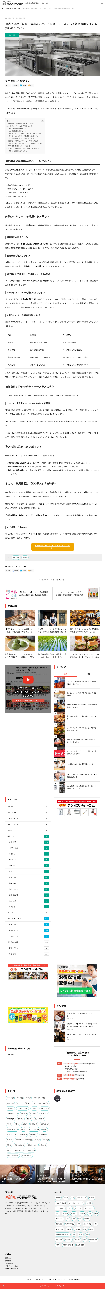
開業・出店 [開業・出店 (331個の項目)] (19, 1157)
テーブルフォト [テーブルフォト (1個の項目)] (22, 1120)
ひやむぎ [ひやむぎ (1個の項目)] (10, 1115)
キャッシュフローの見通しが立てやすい (25, 136)
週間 (65, 674)
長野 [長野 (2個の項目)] (9, 1157)
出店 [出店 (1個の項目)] (24, 1136)
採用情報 (8, 1273)
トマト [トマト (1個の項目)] (34, 1120)
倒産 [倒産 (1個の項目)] (17, 1136)
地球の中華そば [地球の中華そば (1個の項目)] (12, 1141)
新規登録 (11, 1066)
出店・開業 (12, 35)
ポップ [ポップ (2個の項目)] (24, 1125)
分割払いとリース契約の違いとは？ (23, 138)
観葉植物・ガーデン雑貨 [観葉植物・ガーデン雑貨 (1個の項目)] (24, 1151)
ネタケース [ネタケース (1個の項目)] (44, 1120)
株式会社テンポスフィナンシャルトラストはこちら (52, 547)
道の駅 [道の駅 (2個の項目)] (46, 1151)
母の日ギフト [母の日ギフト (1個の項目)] (11, 1146)
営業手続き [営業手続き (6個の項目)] (45, 1136)
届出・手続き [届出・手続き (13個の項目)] (34, 1141)
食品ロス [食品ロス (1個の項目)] (42, 1157)
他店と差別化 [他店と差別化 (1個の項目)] (39, 1131)
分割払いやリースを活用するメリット (21, 126)
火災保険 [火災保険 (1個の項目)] (23, 1146)
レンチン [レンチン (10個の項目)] (44, 1125)
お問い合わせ (9, 1275)
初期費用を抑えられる (19, 128)
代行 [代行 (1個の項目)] (9, 1136)
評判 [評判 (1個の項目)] (37, 1151)
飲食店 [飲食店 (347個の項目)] (31, 1162)
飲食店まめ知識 (74, 1291)
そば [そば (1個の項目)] (28, 1110)
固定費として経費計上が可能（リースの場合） (27, 133)
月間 (88, 674)
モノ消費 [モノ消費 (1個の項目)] (33, 1125)
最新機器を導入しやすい (20, 131)
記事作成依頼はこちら (12, 1280)
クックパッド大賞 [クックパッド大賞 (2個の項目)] (23, 1115)
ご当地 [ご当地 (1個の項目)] (20, 1110)
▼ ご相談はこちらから (19, 151)
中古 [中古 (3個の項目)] (29, 1131)
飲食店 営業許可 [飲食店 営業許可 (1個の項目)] (13, 1167)
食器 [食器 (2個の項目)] (9, 1162)
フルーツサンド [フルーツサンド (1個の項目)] (12, 1125)
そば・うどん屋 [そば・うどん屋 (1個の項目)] (39, 1110)
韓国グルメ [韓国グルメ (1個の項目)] (32, 1157)
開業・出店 (16, 557)
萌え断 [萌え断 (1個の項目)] (10, 1151)
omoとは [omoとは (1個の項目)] (10, 1110)
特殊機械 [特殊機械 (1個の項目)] (33, 1146)
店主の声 (28, 1291)
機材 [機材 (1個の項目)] (44, 1141)
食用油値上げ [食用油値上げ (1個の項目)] (19, 1162)
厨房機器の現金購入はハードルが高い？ (22, 123)
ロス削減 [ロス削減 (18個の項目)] (11, 1131)
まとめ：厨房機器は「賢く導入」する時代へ (24, 148)
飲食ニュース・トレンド (57, 1291)
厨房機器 (25, 557)
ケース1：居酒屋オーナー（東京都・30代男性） (28, 143)
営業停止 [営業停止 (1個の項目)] (33, 1136)
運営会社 (8, 1270)
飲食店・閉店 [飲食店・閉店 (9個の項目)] (27, 1167)
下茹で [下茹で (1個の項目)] (21, 1131)
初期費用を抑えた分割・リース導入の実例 (23, 141)
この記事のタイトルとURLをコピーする (52, 580)
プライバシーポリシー (12, 1278)
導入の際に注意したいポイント (19, 146)
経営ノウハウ (40, 1291)
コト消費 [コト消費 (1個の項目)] (10, 1120)
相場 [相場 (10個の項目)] (43, 1146)
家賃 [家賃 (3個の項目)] (23, 1141)
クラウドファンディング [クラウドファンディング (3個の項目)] (41, 1115)
